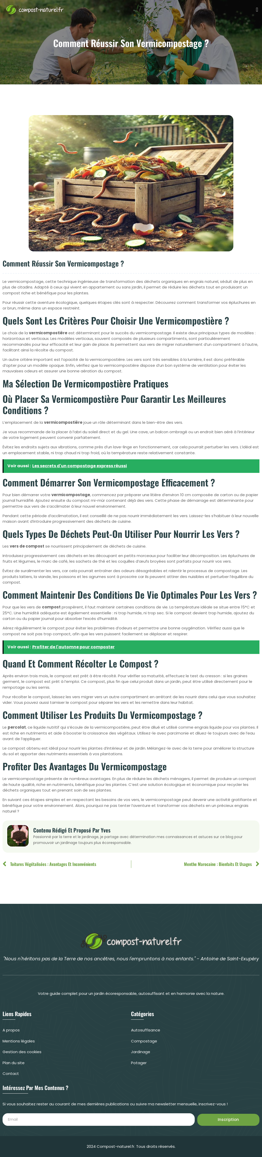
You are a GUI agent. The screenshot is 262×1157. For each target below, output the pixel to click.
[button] (257, 9)
